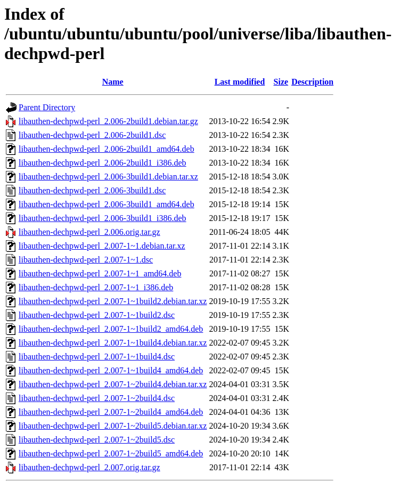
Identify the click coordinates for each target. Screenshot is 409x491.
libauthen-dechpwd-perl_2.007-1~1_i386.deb (96, 287)
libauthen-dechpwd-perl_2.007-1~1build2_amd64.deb (111, 328)
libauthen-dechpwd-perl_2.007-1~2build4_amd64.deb (111, 411)
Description (312, 81)
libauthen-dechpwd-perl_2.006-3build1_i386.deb (102, 218)
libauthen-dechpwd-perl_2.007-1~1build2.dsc (97, 315)
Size (281, 81)
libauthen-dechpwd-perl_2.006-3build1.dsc (92, 190)
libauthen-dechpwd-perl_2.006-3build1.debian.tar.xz (108, 176)
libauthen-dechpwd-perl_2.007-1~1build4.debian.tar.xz (113, 342)
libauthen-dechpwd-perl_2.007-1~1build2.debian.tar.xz (113, 301)
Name (113, 81)
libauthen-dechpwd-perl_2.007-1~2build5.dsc (97, 439)
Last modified (240, 81)
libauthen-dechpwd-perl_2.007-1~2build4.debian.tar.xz (113, 384)
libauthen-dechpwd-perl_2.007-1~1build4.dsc (97, 356)
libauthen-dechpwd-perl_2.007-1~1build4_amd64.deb (111, 370)
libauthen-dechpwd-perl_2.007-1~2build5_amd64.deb (111, 453)
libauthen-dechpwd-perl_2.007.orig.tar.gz (89, 467)
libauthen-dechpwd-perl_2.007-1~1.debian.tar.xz (102, 245)
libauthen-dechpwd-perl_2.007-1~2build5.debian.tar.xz (113, 425)
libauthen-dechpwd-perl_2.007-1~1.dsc (86, 259)
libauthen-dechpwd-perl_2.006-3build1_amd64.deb (106, 204)
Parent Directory (47, 107)
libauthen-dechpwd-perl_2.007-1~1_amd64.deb (100, 273)
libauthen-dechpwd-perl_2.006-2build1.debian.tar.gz (108, 121)
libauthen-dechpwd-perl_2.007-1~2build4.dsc (97, 398)
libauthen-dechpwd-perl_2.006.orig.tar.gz (89, 231)
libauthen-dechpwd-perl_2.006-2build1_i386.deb (102, 162)
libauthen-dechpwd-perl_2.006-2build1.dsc (92, 135)
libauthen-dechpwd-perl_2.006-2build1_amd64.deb (106, 148)
